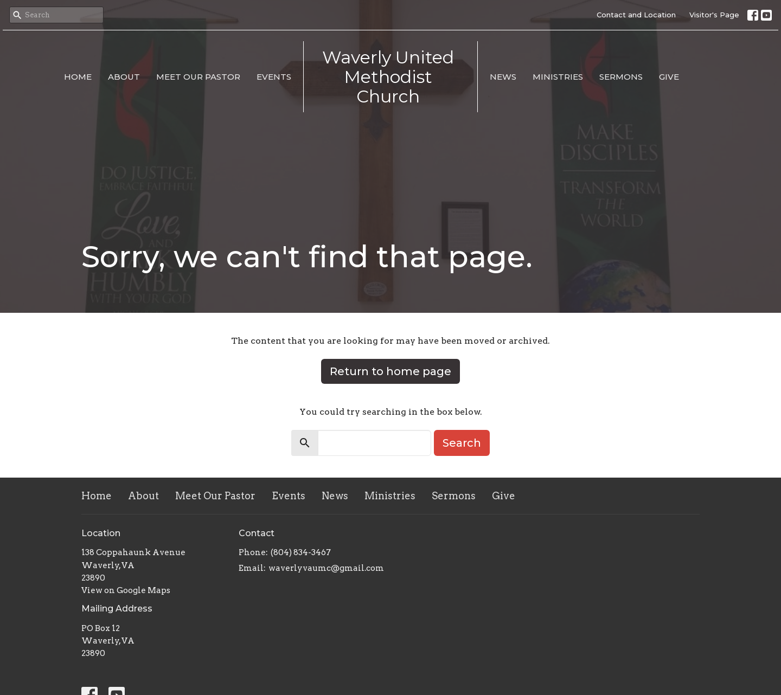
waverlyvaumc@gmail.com (326, 568)
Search (462, 442)
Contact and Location (636, 14)
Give (669, 77)
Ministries (558, 77)
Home (78, 77)
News (503, 77)
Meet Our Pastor (198, 77)
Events (274, 77)
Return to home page (390, 371)
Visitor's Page (714, 14)
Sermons (621, 77)
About (124, 77)
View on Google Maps (125, 590)
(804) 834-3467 (301, 552)
